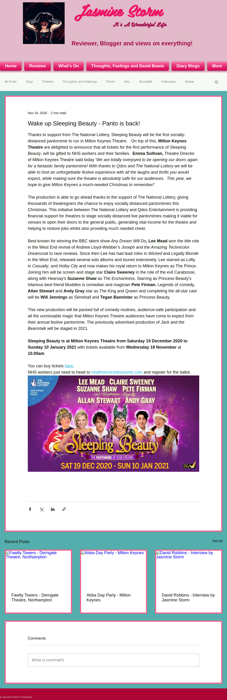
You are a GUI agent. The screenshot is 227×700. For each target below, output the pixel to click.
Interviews (168, 82)
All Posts (11, 82)
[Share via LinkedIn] (52, 509)
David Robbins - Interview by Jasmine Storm (188, 597)
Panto (110, 82)
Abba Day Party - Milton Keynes (109, 597)
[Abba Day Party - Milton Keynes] (113, 569)
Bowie (189, 82)
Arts (127, 82)
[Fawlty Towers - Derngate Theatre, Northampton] (38, 569)
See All (217, 541)
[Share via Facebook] (30, 509)
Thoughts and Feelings (80, 82)
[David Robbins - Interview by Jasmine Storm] (188, 569)
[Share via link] (64, 509)
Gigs (29, 82)
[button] (216, 82)
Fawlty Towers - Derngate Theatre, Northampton (35, 597)
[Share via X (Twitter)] (41, 509)
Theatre (47, 82)
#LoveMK (145, 82)
